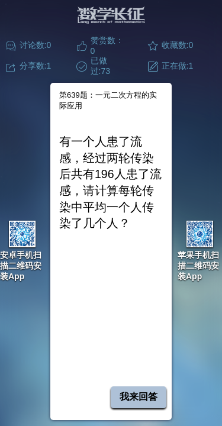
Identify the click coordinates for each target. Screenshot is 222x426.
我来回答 (138, 397)
